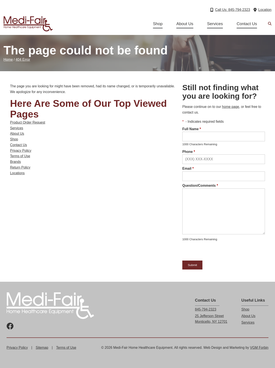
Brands (15, 162)
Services (215, 23)
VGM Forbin (259, 347)
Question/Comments (200, 185)
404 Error (23, 59)
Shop (158, 23)
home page (230, 107)
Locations (17, 173)
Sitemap (42, 347)
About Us (184, 23)
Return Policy (20, 167)
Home (8, 59)
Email (188, 168)
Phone (188, 152)
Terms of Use (20, 156)
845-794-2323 (205, 309)
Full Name (191, 129)
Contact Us (247, 23)
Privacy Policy (20, 150)
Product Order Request (27, 122)
